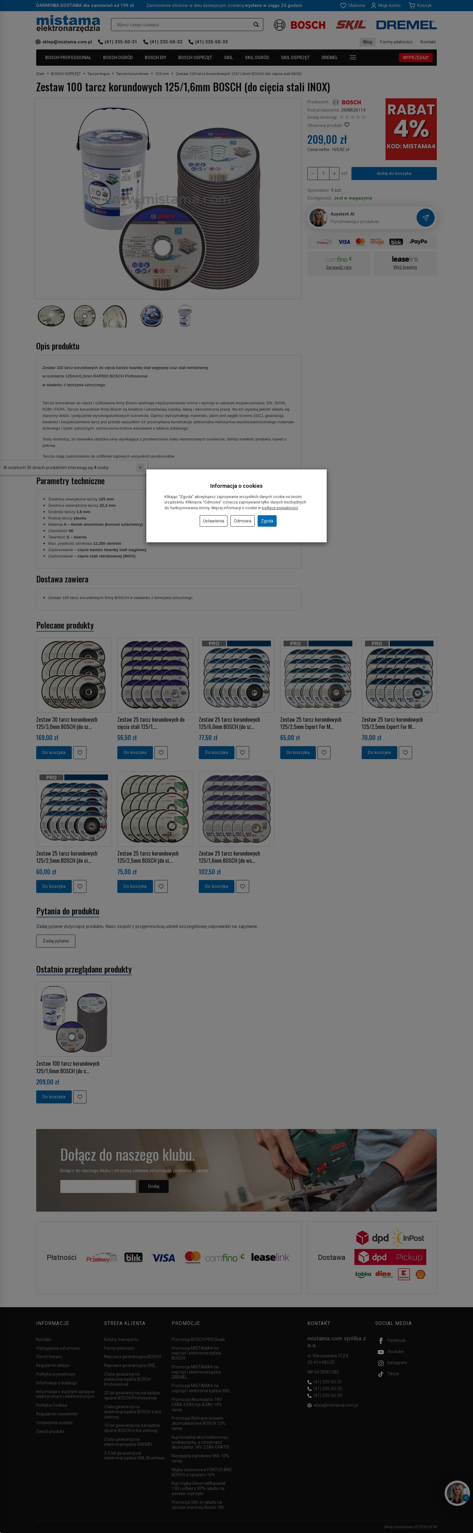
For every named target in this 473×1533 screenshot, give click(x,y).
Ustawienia (213, 521)
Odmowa (242, 521)
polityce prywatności (280, 508)
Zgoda (267, 521)
